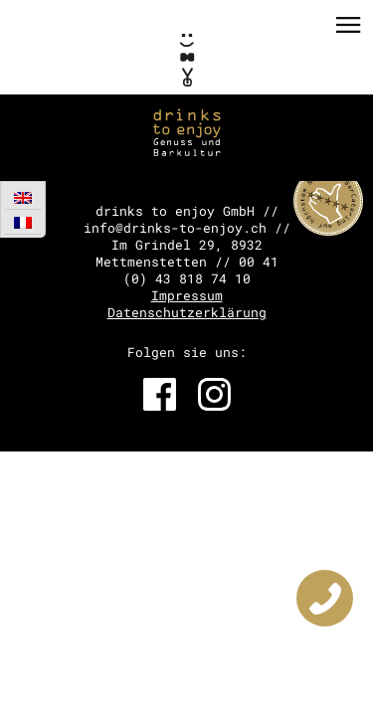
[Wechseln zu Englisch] (23, 197)
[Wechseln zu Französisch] (23, 222)
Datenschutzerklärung (187, 312)
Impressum (187, 295)
